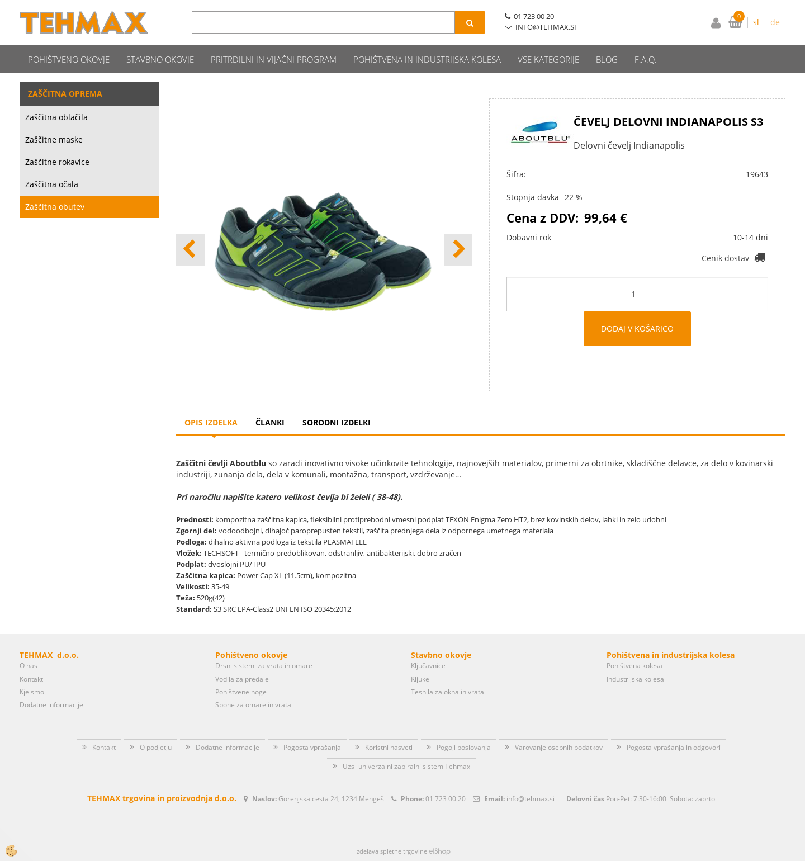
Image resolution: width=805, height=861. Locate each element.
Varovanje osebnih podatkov (559, 747)
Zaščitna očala (51, 184)
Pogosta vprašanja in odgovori (674, 747)
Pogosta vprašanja (312, 747)
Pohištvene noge (241, 692)
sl (756, 22)
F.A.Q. (645, 59)
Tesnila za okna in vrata (447, 692)
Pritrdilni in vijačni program (274, 59)
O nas (28, 665)
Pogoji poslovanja (464, 747)
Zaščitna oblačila (56, 117)
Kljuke (420, 679)
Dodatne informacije (51, 704)
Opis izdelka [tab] (211, 422)
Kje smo (32, 692)
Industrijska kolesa (635, 679)
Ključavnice (428, 665)
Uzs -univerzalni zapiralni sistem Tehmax (406, 766)
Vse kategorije (548, 59)
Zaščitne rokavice (57, 162)
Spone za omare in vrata (253, 704)
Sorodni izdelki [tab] (336, 422)
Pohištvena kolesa (634, 665)
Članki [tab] (270, 422)
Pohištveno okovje (69, 59)
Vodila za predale (242, 679)
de (775, 22)
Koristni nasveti (389, 747)
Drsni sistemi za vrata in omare (263, 665)
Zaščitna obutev (54, 206)
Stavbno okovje (160, 59)
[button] (458, 250)
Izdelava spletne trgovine (391, 851)
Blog (607, 59)
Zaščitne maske (54, 139)
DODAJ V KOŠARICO (637, 328)
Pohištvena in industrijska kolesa (427, 59)
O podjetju (156, 747)
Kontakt (31, 679)
